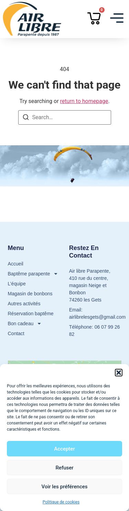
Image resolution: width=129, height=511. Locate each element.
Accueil (15, 263)
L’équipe (17, 283)
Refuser (64, 468)
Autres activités (24, 303)
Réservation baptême (31, 313)
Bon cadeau (25, 323)
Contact (16, 333)
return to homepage (84, 101)
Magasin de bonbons (30, 293)
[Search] (26, 118)
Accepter (64, 449)
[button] (118, 372)
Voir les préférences (65, 487)
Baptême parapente (33, 273)
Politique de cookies (61, 502)
